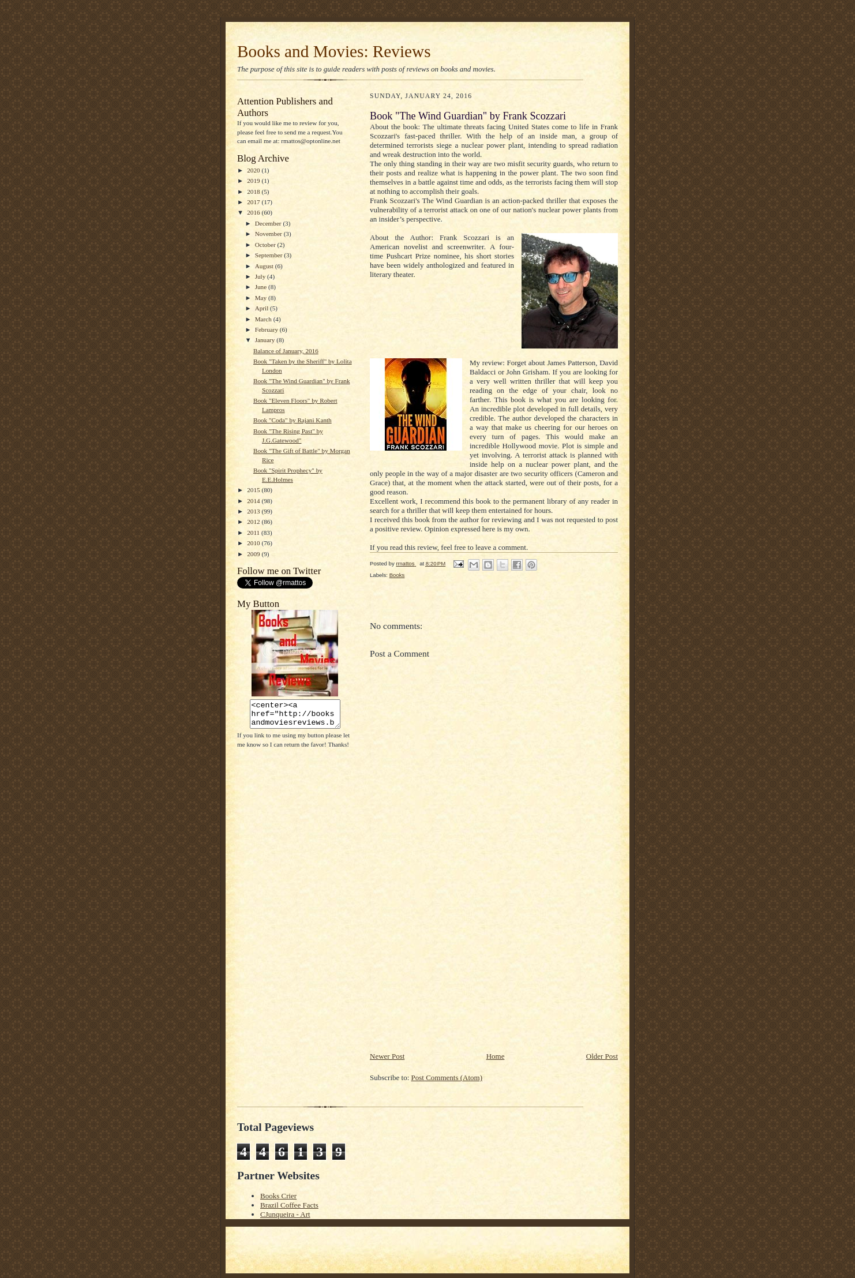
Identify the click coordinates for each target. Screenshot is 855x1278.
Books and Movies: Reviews (334, 51)
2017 (254, 201)
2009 (254, 553)
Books (397, 575)
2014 (254, 500)
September (269, 255)
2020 (254, 170)
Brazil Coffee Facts (289, 1205)
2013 (254, 511)
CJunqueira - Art (285, 1214)
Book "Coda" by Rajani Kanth (292, 420)
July (261, 276)
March (264, 319)
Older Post (602, 1056)
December (269, 223)
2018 (254, 191)
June (261, 286)
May (261, 297)
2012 (254, 521)
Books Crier (278, 1195)
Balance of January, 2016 (285, 350)
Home (495, 1056)
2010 (254, 542)
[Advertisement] (456, 970)
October (266, 244)
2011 (254, 532)
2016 (254, 212)
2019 (254, 180)
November (269, 233)
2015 (254, 489)
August (265, 266)
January (266, 339)
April (262, 308)
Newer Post (387, 1056)
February (267, 329)
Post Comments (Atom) (447, 1077)
